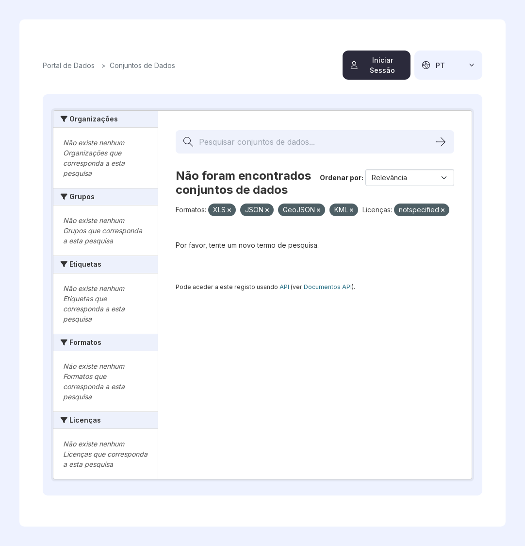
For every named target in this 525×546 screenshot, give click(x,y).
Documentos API (328, 286)
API (284, 286)
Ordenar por (340, 177)
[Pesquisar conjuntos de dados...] (315, 142)
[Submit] (440, 142)
